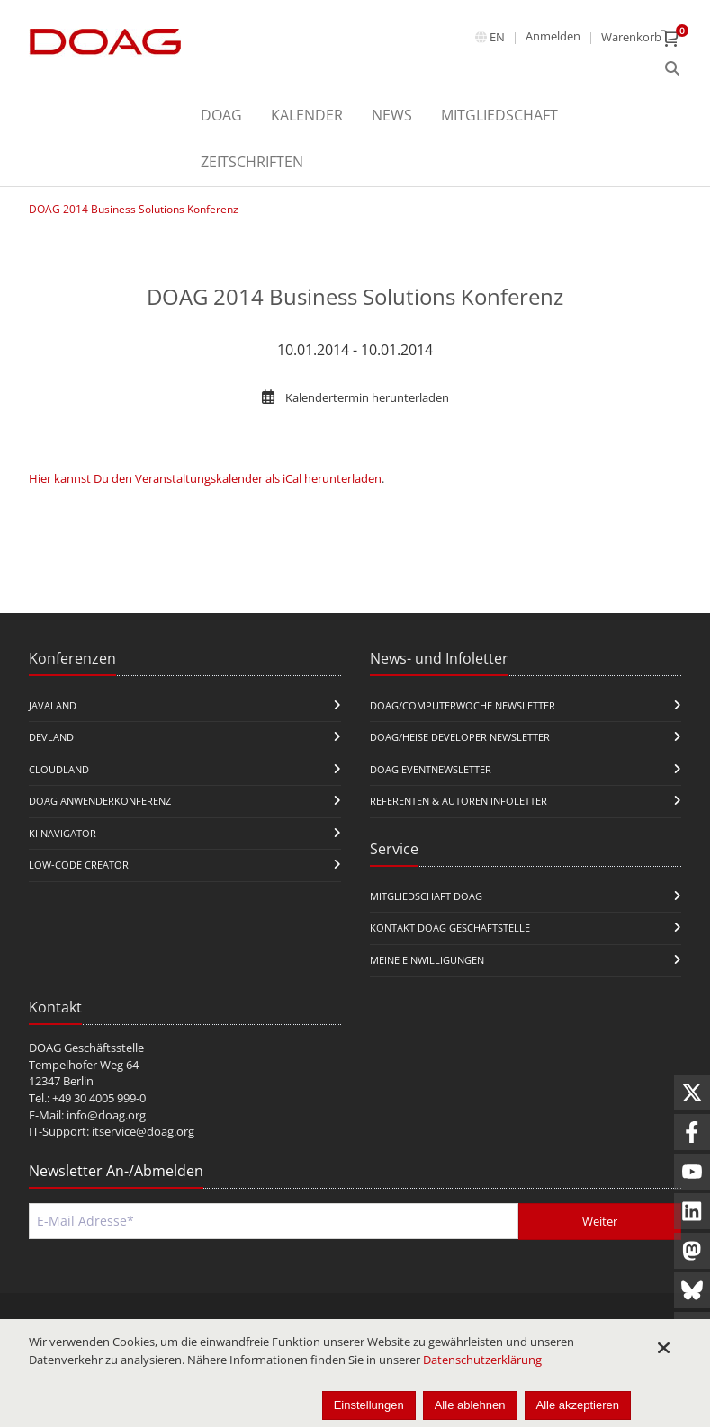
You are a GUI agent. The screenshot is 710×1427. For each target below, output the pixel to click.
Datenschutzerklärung (482, 1359)
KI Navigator (62, 833)
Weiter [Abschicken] (599, 1221)
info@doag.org (106, 1115)
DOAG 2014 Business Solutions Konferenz (133, 209)
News (392, 115)
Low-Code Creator (79, 864)
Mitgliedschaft (499, 115)
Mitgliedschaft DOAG (426, 896)
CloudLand (59, 769)
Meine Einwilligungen (427, 960)
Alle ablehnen (470, 1405)
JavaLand (52, 705)
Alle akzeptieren (578, 1405)
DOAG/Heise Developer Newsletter (460, 737)
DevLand (51, 737)
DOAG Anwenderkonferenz (100, 800)
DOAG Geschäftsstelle (86, 1047)
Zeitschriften (252, 162)
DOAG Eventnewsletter (430, 769)
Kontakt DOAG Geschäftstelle (450, 927)
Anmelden (553, 36)
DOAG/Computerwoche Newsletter (462, 705)
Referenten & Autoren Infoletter (458, 800)
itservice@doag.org (143, 1131)
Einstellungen (369, 1405)
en (497, 37)
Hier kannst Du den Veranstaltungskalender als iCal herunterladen (205, 478)
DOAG (221, 115)
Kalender (307, 115)
